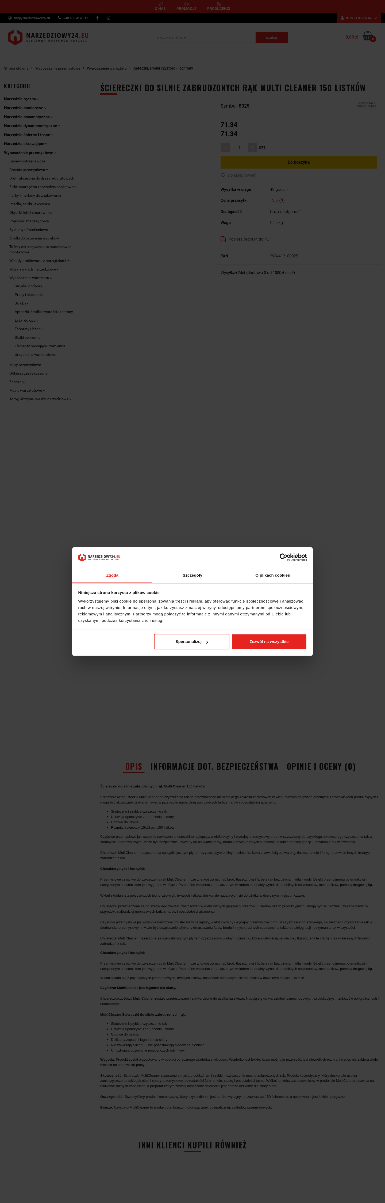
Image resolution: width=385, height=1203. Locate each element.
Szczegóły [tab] (192, 575)
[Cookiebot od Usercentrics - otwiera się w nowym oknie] (283, 558)
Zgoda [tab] (112, 575)
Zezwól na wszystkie (268, 641)
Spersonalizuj (192, 641)
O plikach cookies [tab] (272, 575)
